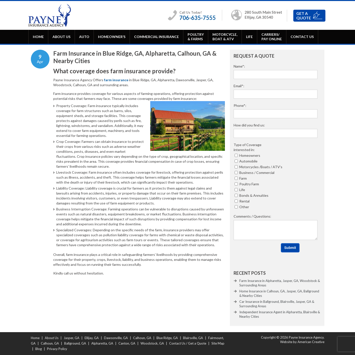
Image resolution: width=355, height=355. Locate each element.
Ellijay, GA (92, 338)
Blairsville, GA (193, 338)
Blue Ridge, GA (167, 338)
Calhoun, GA (142, 338)
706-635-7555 (197, 17)
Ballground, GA (75, 343)
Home (35, 338)
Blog (38, 349)
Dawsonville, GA (116, 338)
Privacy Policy (57, 349)
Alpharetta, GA (102, 343)
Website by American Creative (302, 342)
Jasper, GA (71, 338)
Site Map (217, 343)
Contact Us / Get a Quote (187, 343)
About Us (51, 338)
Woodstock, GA (152, 343)
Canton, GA (126, 343)
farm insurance (116, 80)
